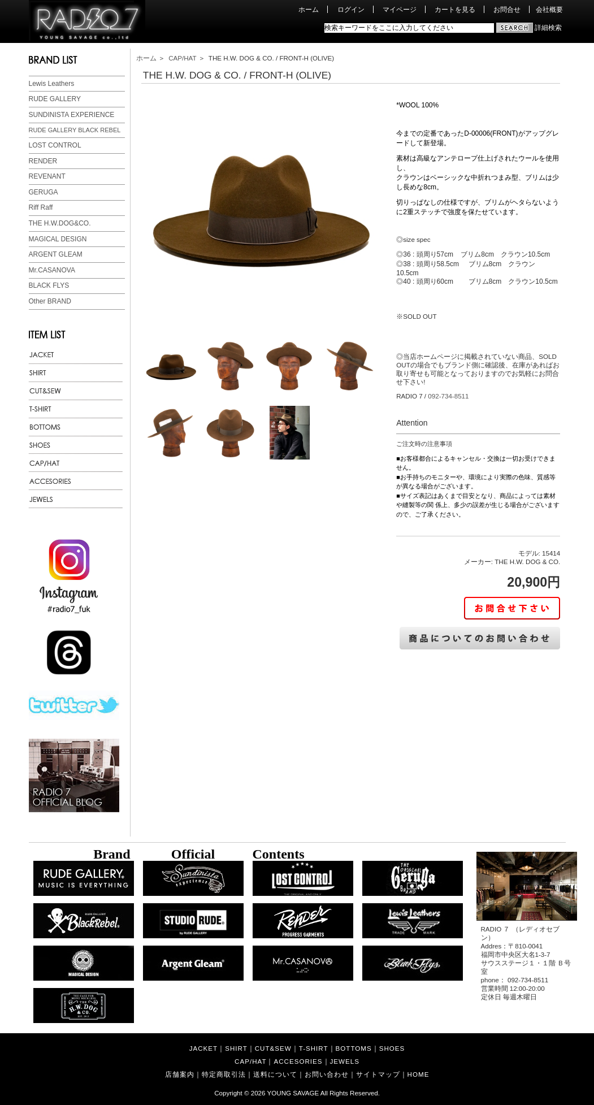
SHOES (392, 1048)
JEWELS (344, 1061)
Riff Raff (41, 207)
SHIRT (236, 1048)
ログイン (351, 9)
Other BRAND (50, 301)
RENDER (43, 161)
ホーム (308, 9)
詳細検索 (548, 27)
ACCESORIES (298, 1061)
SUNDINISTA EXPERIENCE (72, 115)
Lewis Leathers (52, 84)
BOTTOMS (354, 1048)
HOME (418, 1074)
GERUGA (43, 192)
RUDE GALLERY (55, 99)
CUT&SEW (273, 1048)
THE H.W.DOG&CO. (60, 223)
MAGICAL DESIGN (58, 239)
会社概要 (549, 9)
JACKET (203, 1048)
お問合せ (507, 9)
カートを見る (455, 9)
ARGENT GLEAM (56, 254)
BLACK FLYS (49, 285)
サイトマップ (378, 1074)
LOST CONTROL (55, 145)
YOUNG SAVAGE (293, 1093)
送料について (275, 1074)
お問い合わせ (327, 1074)
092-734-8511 (448, 396)
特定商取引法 (224, 1074)
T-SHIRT (313, 1048)
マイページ (400, 9)
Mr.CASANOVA (52, 270)
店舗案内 (179, 1074)
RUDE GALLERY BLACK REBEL (75, 130)
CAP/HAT (182, 58)
